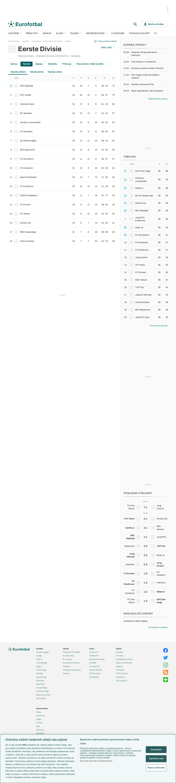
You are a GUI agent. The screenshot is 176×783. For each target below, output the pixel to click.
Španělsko (40, 733)
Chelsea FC (94, 656)
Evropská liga (41, 688)
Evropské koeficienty (71, 663)
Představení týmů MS (71, 652)
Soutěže (15, 33)
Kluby (61, 33)
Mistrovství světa (43, 695)
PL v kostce (67, 659)
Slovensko (40, 716)
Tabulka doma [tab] (37, 72)
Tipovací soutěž (139, 33)
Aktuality (119, 652)
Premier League (42, 652)
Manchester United (96, 659)
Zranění (66, 673)
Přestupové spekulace (72, 670)
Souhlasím (156, 749)
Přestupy (32, 33)
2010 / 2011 (108, 47)
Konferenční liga (42, 691)
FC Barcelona (94, 673)
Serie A (39, 659)
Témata (66, 649)
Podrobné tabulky (159, 326)
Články (119, 649)
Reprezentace (96, 33)
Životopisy (120, 670)
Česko (39, 712)
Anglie (38, 719)
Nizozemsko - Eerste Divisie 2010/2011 (47, 41)
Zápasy (47, 33)
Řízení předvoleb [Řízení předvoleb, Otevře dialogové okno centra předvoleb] (156, 767)
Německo (40, 730)
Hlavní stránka (14, 41)
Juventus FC (94, 666)
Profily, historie (122, 673)
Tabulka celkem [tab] (18, 72)
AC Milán (92, 663)
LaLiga (39, 656)
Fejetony (119, 666)
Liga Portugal (41, 677)
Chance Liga (41, 670)
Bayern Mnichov (95, 670)
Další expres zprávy (158, 99)
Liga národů (40, 698)
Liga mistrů (40, 684)
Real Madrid (94, 677)
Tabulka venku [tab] (55, 72)
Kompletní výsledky (158, 627)
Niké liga (39, 673)
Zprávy (13, 64)
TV (155, 33)
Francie (39, 723)
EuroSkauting (68, 656)
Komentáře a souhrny (124, 659)
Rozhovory (120, 677)
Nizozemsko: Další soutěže (92, 64)
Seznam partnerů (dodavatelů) (96, 761)
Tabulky (68, 41)
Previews (119, 656)
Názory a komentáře (124, 663)
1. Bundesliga (41, 663)
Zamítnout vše (156, 758)
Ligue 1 (39, 666)
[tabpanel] (62, 160)
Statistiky (52, 64)
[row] (62, 85)
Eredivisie (40, 681)
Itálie (38, 726)
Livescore (118, 33)
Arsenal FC (93, 652)
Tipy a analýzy (121, 681)
